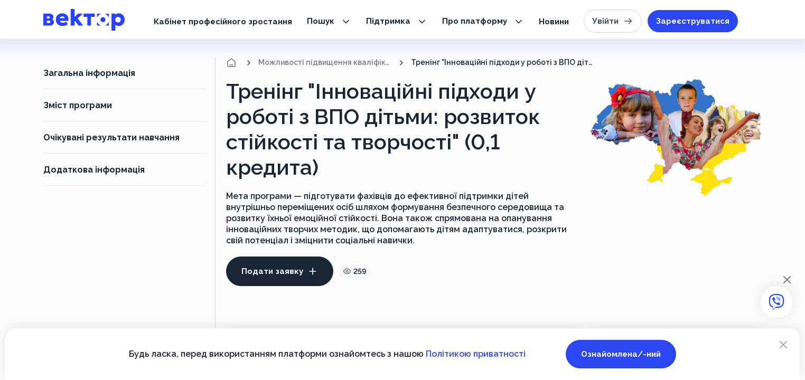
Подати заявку (279, 271)
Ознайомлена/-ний (621, 354)
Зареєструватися (692, 21)
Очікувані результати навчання (111, 137)
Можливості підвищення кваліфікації (325, 62)
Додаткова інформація (94, 170)
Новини (554, 21)
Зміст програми (77, 105)
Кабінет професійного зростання (223, 21)
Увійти (612, 21)
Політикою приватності (476, 354)
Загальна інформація (89, 73)
